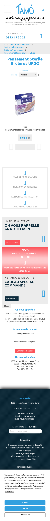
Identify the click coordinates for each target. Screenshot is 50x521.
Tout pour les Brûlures (14, 47)
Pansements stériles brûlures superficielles (25, 130)
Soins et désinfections (19, 44)
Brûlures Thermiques (14, 50)
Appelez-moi (12, 242)
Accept (25, 502)
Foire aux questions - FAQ (25, 459)
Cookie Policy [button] (32, 486)
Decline (25, 508)
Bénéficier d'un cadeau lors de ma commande (25, 448)
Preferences (25, 515)
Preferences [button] (9, 491)
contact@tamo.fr (28, 416)
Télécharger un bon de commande (25, 456)
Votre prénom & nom (25, 333)
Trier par (13, 75)
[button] (11, 147)
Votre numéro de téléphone (25, 342)
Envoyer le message (25, 351)
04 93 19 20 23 (15, 37)
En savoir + (11, 299)
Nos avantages (25, 451)
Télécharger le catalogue (25, 453)
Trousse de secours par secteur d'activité (25, 445)
